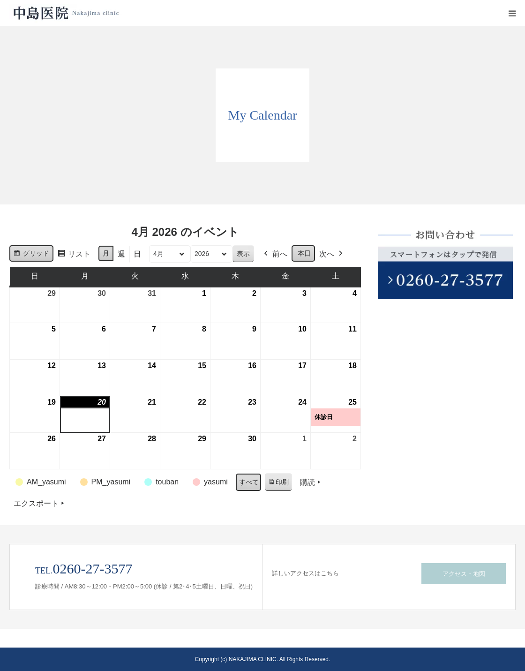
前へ (274, 254)
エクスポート (40, 504)
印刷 (278, 483)
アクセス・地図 (463, 573)
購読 (311, 482)
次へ (332, 254)
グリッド (31, 255)
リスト (73, 255)
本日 (304, 253)
